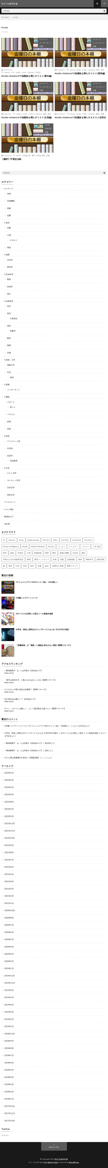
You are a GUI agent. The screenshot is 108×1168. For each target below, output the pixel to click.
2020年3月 (9, 954)
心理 (9, 235)
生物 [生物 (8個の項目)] (55, 559)
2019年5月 (9, 997)
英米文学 (11, 495)
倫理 (44, 114)
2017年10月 (9, 1120)
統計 (9, 294)
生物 (9, 352)
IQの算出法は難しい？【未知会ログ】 (20, 699)
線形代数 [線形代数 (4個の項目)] (100, 559)
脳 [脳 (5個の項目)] (4, 566)
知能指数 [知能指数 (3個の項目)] (71, 559)
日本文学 (48, 128)
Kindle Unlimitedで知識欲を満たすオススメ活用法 (80, 117)
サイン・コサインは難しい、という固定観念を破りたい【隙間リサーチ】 (35, 708)
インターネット (46, 43)
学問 (9, 194)
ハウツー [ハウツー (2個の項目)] (85, 546)
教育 (9, 279)
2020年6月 (9, 932)
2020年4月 (9, 947)
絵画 (9, 421)
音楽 (9, 429)
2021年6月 (9, 867)
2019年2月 (9, 1019)
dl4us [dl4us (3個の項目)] (55, 540)
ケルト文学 (11, 473)
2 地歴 (7, 254)
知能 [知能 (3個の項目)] (62, 559)
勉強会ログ (9, 516)
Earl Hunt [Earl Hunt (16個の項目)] (65, 540)
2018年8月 (9, 1048)
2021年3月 (9, 889)
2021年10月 (9, 838)
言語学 (10, 455)
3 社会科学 (8, 274)
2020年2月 (9, 961)
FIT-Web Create (51, 1162)
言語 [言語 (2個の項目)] (25, 566)
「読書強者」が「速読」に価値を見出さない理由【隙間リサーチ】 (44, 645)
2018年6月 (9, 1063)
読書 (41, 46)
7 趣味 (7, 397)
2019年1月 (9, 1026)
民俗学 (10, 286)
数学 (9, 338)
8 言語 (7, 436)
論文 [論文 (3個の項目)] (47, 566)
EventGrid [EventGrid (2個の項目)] (76, 540)
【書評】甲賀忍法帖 (11, 159)
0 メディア (44, 39)
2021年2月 (9, 896)
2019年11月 (9, 983)
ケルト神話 (9, 509)
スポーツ (11, 402)
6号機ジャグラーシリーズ (26, 598)
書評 (97, 114)
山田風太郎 (26, 155)
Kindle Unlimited (28, 72)
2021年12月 (9, 823)
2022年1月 (9, 816)
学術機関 (11, 201)
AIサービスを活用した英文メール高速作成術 (34, 613)
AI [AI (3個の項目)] (4, 540)
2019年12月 (9, 976)
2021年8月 (9, 852)
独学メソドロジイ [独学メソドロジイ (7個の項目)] (41, 559)
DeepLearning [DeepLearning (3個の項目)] (33, 540)
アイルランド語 (13, 441)
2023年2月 (9, 787)
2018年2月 (9, 1092)
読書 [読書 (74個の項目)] (39, 566)
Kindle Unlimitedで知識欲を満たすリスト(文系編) (26, 117)
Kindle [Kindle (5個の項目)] (24, 546)
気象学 (13, 331)
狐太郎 (11, 673)
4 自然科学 (8, 301)
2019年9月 (9, 990)
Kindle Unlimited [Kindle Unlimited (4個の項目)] (38, 546)
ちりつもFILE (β (61, 1159)
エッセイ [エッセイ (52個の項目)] (61, 546)
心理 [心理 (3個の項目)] (28, 553)
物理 (9, 345)
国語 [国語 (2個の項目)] (12, 553)
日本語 (10, 448)
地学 (102, 70)
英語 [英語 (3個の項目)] (10, 566)
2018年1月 (9, 1099)
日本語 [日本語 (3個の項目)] (75, 553)
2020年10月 (9, 910)
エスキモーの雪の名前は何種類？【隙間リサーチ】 (25, 689)
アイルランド (9, 502)
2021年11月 (9, 831)
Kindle (18, 72)
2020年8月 (9, 918)
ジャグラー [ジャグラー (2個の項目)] (73, 546)
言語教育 (13, 461)
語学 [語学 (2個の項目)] (32, 566)
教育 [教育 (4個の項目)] (47, 553)
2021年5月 (9, 874)
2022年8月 (9, 802)
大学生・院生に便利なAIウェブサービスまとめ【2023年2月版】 (43, 629)
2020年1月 (9, 968)
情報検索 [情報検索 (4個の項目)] (37, 553)
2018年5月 (9, 1070)
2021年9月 (9, 845)
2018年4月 (9, 1077)
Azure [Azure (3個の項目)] (21, 540)
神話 (9, 247)
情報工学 (11, 365)
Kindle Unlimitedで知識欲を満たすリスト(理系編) (80, 73)
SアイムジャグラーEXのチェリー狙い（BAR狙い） (37, 582)
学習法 (38, 72)
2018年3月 (9, 1084)
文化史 (10, 260)
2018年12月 (9, 1034)
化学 (97, 70)
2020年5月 (9, 939)
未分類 (7, 524)
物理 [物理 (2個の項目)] (29, 559)
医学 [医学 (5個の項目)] (5, 553)
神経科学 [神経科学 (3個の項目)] (89, 559)
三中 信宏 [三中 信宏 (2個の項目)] (97, 546)
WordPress (74, 1162)
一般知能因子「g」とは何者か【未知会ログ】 (23, 670)
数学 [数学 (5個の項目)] (54, 553)
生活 (9, 372)
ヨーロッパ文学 (13, 480)
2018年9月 (9, 1041)
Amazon (7, 72)
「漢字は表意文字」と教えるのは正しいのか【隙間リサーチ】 (30, 680)
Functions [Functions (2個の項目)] (88, 540)
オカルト (13, 240)
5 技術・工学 (9, 360)
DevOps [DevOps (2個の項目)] (45, 540)
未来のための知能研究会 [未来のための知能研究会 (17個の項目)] (13, 559)
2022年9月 (9, 794)
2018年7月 (9, 1055)
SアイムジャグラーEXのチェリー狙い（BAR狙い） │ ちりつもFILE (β (57, 726)
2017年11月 (9, 1113)
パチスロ (11, 414)
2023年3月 (9, 780)
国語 (49, 114)
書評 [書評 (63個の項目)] (83, 553)
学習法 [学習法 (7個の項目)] (20, 553)
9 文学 (47, 125)
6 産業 (7, 384)
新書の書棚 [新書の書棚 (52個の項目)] (64, 553)
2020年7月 (9, 925)
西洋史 (10, 267)
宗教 (9, 228)
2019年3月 (9, 1012)
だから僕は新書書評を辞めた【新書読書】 (22, 757)
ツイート (5, 1135)
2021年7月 (9, 860)
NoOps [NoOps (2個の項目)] (51, 546)
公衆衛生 (13, 318)
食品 (12, 377)
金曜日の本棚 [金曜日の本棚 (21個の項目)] (57, 566)
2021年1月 (9, 903)
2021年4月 (9, 881)
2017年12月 (9, 1106)
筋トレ (13, 407)
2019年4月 (9, 1005)
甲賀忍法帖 (40, 155)
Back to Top (54, 1147)
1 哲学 (7, 223)
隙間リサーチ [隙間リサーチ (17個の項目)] (72, 566)
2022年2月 (9, 809)
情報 (9, 208)
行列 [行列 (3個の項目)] (17, 566)
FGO (12, 72)
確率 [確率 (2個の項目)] (80, 559)
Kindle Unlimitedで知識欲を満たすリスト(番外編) (26, 76)
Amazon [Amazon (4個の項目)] (11, 540)
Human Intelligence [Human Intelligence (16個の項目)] (11, 546)
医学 (9, 313)
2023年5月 (9, 773)
